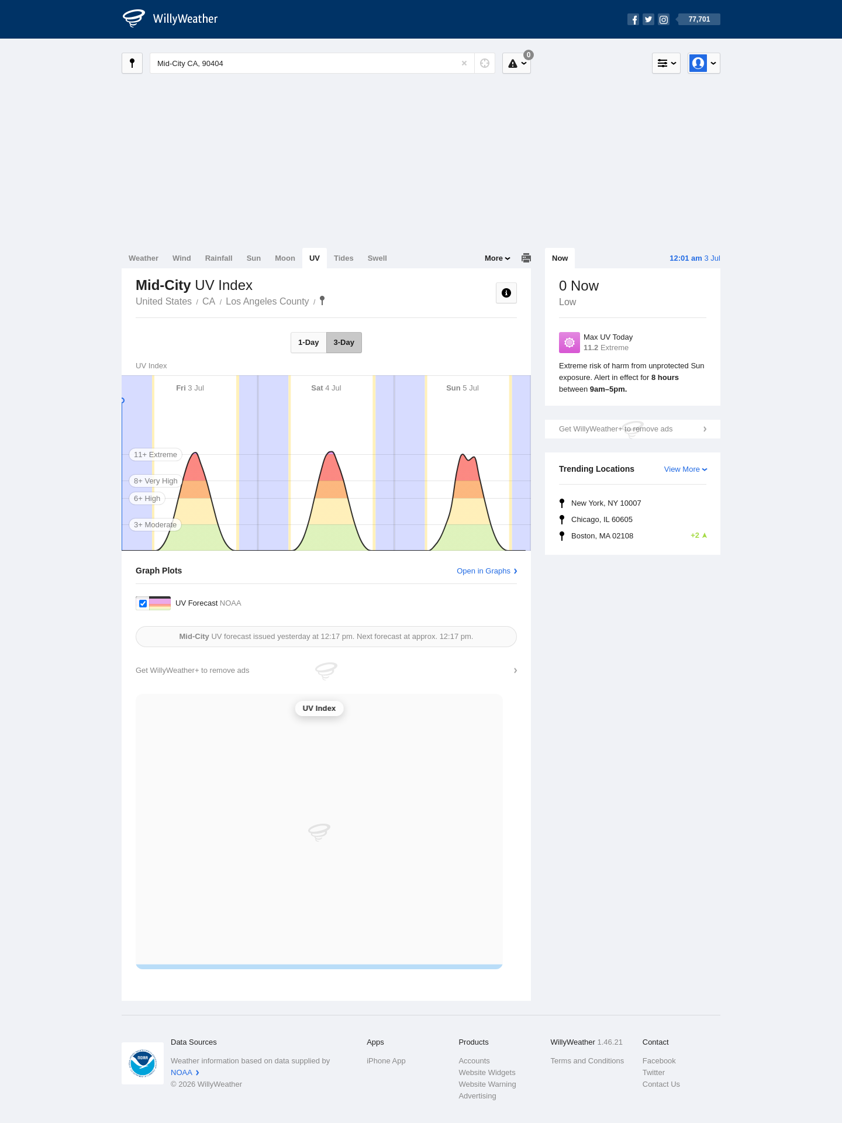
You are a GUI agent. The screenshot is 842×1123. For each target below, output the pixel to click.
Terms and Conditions (587, 1060)
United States (164, 301)
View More (682, 469)
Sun (254, 258)
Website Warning (487, 1084)
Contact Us (661, 1084)
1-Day (308, 342)
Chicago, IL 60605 (602, 519)
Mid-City (322, 300)
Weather (143, 258)
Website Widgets (486, 1072)
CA (208, 301)
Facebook (659, 1060)
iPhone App (386, 1060)
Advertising (477, 1095)
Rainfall (219, 258)
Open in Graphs (483, 570)
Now (560, 258)
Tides (344, 258)
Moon (285, 258)
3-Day (344, 342)
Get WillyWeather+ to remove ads (615, 428)
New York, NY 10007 (606, 503)
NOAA (181, 1072)
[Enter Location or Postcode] (322, 63)
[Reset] (464, 63)
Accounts (473, 1060)
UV (314, 258)
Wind (181, 258)
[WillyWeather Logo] (177, 19)
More (494, 258)
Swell (377, 258)
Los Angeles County (267, 301)
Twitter (654, 1072)
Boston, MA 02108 (638, 535)
